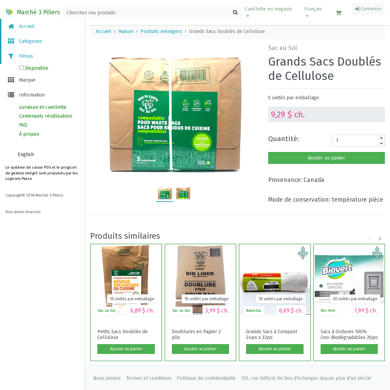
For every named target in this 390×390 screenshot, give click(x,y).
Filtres (20, 56)
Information (26, 95)
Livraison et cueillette (42, 107)
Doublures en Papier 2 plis (196, 334)
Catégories (24, 41)
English (26, 154)
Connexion (368, 8)
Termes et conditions (149, 378)
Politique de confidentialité (206, 378)
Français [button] (313, 12)
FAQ (23, 125)
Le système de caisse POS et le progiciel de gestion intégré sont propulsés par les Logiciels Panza (41, 173)
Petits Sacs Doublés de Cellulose (122, 334)
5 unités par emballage (293, 98)
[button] (270, 12)
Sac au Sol (106, 310)
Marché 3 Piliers (32, 12)
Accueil (21, 26)
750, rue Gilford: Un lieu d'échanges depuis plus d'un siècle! (306, 378)
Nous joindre (107, 378)
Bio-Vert (328, 310)
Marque (21, 80)
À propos (29, 134)
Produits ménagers (161, 31)
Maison (125, 31)
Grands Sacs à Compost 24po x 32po (271, 334)
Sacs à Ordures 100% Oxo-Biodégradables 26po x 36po (349, 334)
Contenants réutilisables (45, 116)
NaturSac (254, 310)
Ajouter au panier (326, 158)
